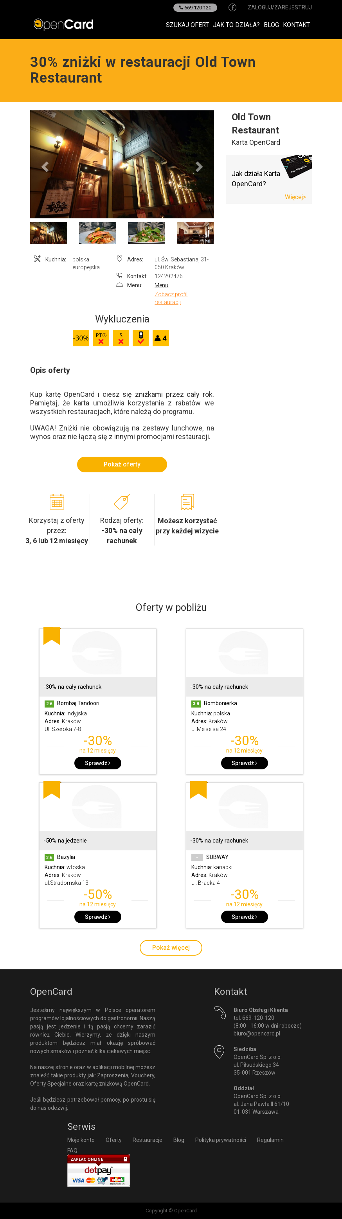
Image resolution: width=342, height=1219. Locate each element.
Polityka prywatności (220, 1140)
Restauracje (147, 1140)
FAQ (72, 1150)
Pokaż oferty (122, 464)
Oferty (114, 1140)
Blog (271, 25)
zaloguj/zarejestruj (280, 7)
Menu (161, 285)
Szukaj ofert (187, 25)
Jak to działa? (236, 25)
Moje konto (81, 1140)
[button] (44, 164)
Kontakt (296, 25)
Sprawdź (97, 763)
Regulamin (270, 1140)
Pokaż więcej (171, 947)
